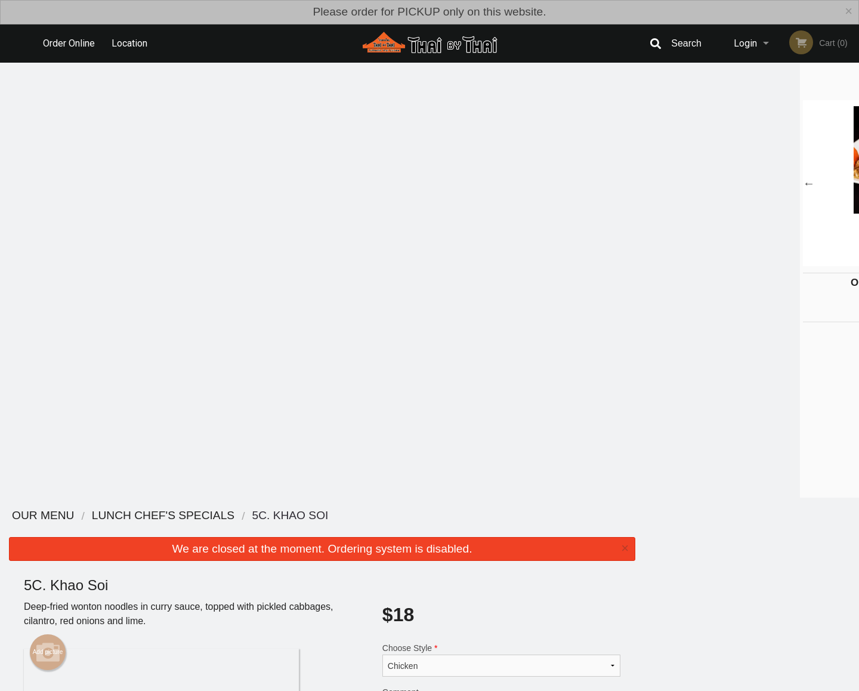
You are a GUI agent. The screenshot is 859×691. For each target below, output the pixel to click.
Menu (398, 555)
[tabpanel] (751, 183)
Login (745, 43)
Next (850, 183)
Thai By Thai (171, 540)
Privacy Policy (512, 585)
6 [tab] (796, 260)
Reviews (502, 555)
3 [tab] (743, 260)
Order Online (69, 43)
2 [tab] (725, 260)
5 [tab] (778, 260)
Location (130, 43)
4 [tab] (761, 260)
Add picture (48, 217)
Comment (501, 273)
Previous (653, 183)
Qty (418, 321)
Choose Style (501, 225)
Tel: (624, 585)
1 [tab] (707, 260)
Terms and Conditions (525, 570)
